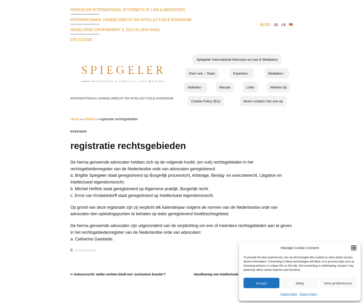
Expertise (240, 73)
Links (250, 87)
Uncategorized (85, 250)
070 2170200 (81, 40)
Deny (300, 283)
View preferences (338, 283)
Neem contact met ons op (263, 101)
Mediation (275, 73)
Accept (261, 283)
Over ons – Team (202, 73)
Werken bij (278, 87)
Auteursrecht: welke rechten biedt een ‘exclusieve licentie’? (120, 274)
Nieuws (225, 87)
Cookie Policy (288, 294)
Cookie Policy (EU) (205, 101)
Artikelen (194, 87)
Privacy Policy (308, 294)
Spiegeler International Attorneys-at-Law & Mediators (237, 59)
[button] (353, 248)
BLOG (265, 25)
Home (74, 119)
